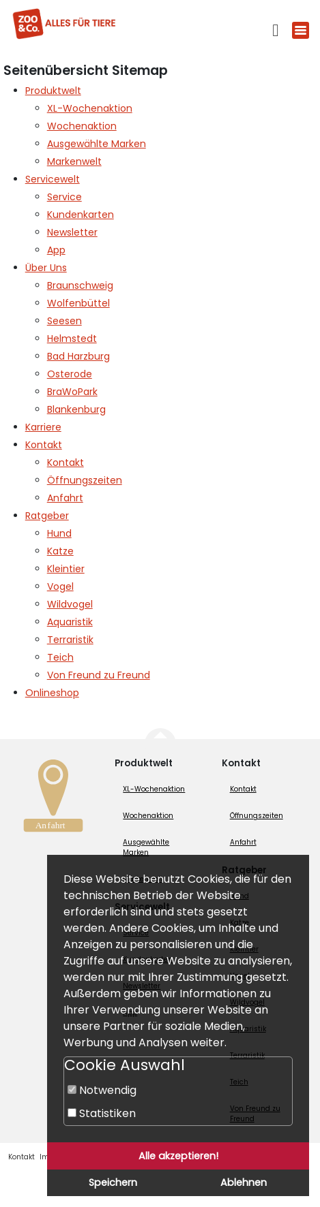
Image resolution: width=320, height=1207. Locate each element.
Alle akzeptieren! (178, 1156)
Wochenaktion (148, 816)
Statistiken (102, 1113)
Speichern (113, 1182)
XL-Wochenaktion (154, 789)
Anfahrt (243, 842)
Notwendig (102, 1090)
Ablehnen (243, 1182)
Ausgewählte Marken (146, 847)
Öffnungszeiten (256, 816)
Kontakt (243, 789)
